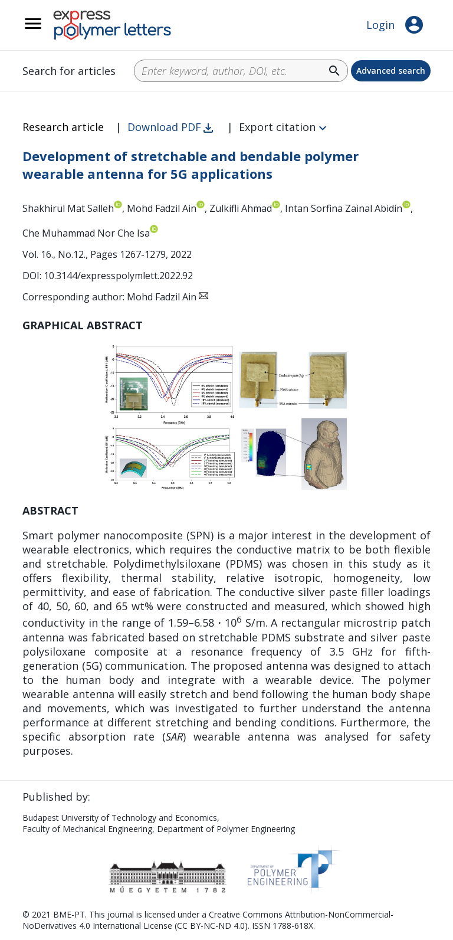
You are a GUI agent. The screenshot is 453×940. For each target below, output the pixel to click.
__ (48, 30)
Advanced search (390, 70)
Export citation (277, 127)
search (334, 71)
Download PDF (164, 127)
